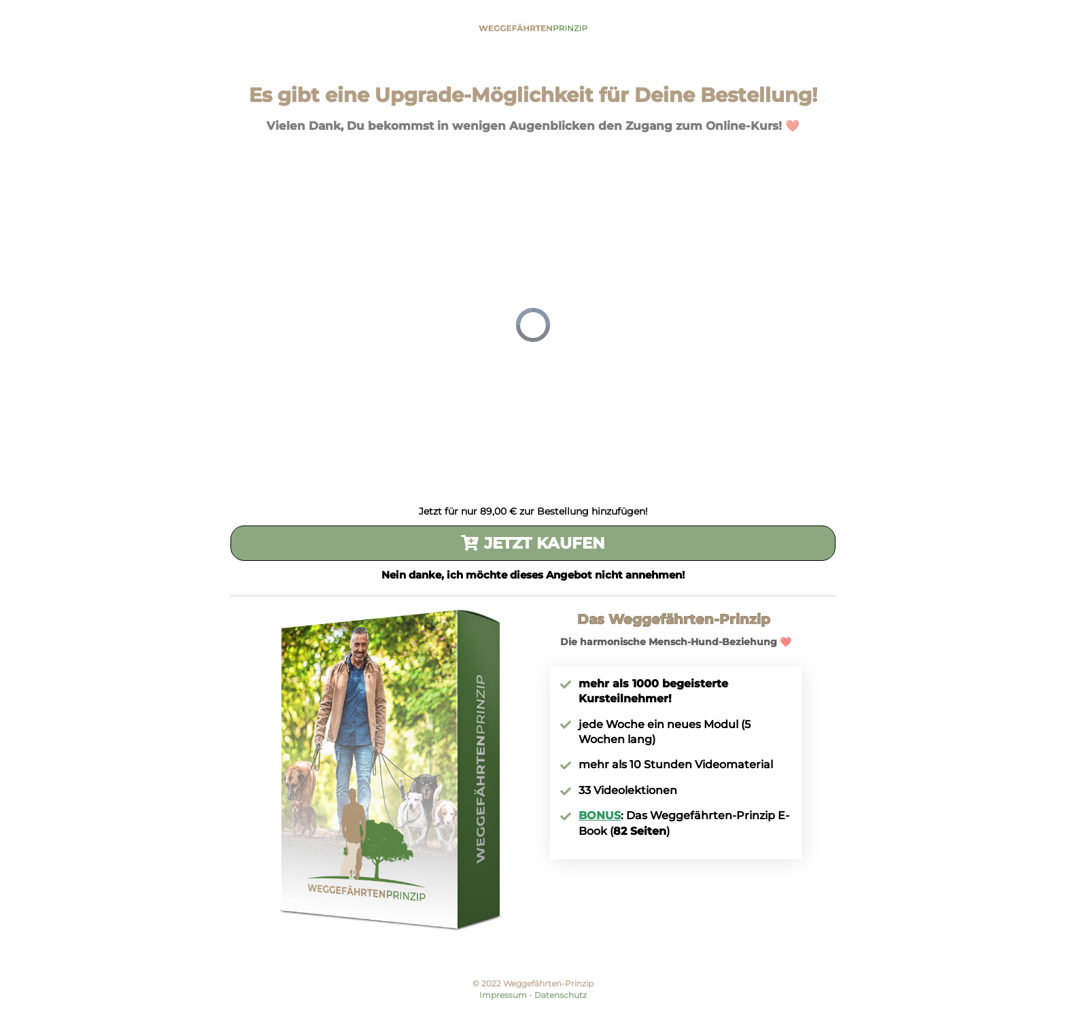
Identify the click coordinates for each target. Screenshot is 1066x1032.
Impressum (503, 995)
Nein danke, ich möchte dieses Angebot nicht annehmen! (533, 574)
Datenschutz (560, 995)
